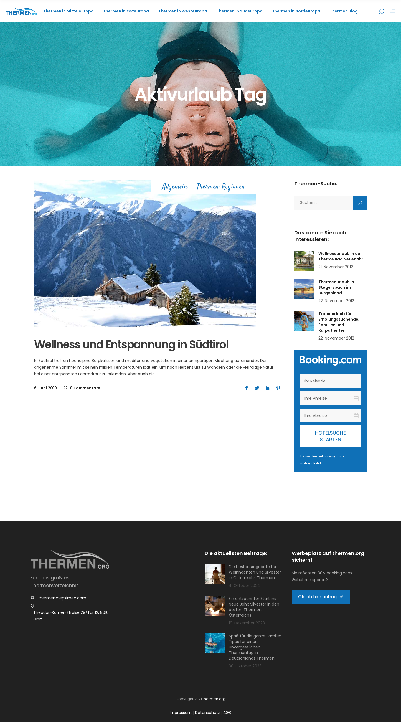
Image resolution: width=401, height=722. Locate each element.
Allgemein (174, 187)
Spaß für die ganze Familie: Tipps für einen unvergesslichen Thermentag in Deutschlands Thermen (255, 647)
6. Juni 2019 (45, 388)
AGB (227, 712)
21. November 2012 (335, 267)
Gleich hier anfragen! (321, 597)
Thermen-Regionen (221, 187)
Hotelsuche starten (330, 436)
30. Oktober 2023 (245, 666)
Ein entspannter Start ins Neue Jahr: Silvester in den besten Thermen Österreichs (254, 607)
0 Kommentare (82, 388)
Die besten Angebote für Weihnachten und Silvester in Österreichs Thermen (255, 572)
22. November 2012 (336, 300)
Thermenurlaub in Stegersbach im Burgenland (336, 287)
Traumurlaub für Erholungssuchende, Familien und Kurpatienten (338, 322)
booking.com (334, 456)
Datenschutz (207, 712)
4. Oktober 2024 (244, 585)
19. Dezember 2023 (247, 623)
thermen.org (214, 698)
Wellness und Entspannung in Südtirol (131, 344)
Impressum (181, 712)
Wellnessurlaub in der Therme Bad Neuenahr (340, 256)
